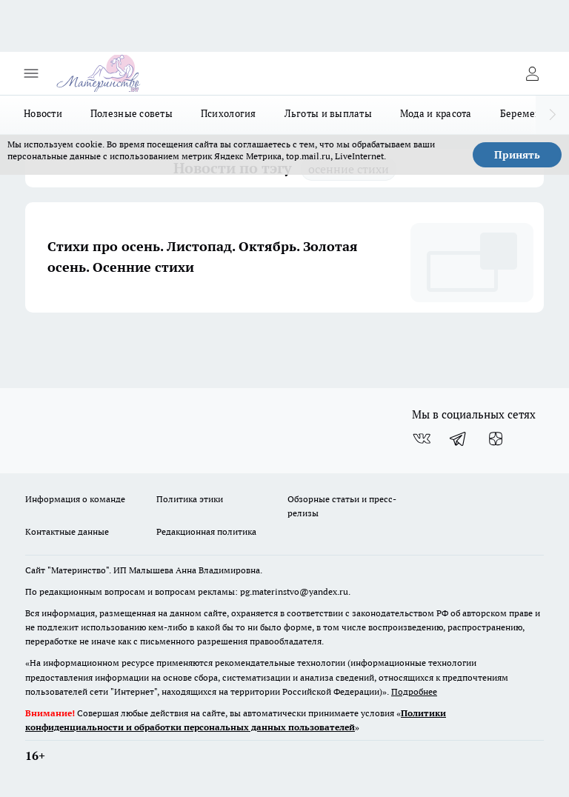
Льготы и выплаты (328, 113)
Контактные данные (67, 531)
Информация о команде (75, 498)
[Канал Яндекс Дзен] (495, 438)
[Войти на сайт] (532, 73)
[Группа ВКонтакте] (421, 438)
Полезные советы (131, 113)
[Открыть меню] (31, 73)
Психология (228, 113)
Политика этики (189, 498)
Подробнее (414, 691)
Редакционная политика (206, 531)
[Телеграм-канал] (458, 438)
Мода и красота (436, 113)
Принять (517, 154)
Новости (43, 113)
